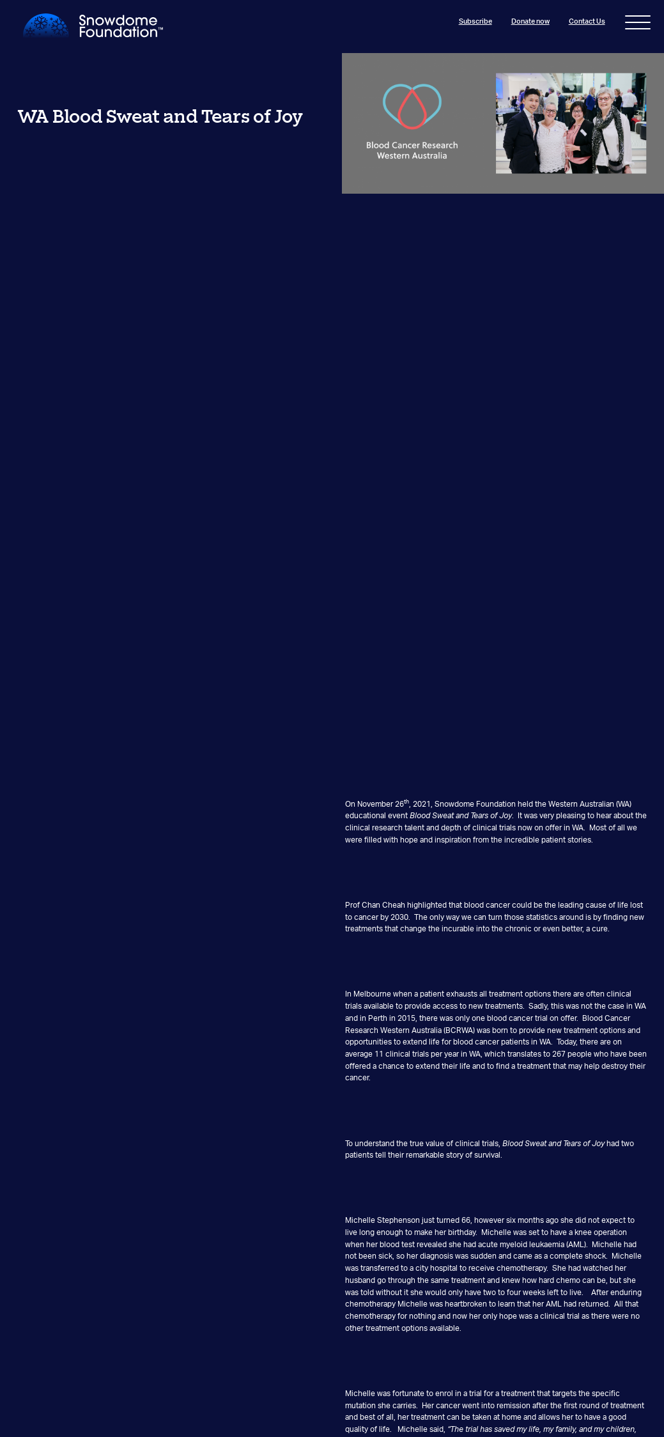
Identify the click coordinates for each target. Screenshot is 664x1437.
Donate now (530, 21)
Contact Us (586, 21)
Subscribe (474, 21)
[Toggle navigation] (638, 25)
